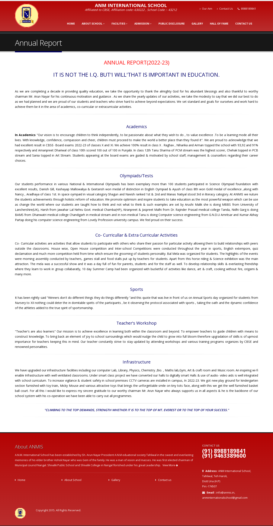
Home (71, 23)
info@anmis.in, (225, 492)
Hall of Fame (219, 23)
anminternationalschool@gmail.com (225, 498)
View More (170, 465)
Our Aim (206, 8)
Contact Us (225, 8)
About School (93, 23)
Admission (143, 23)
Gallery (197, 23)
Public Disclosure (171, 23)
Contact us (164, 480)
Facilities (120, 23)
